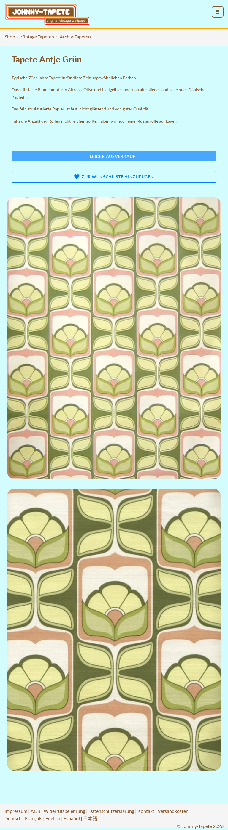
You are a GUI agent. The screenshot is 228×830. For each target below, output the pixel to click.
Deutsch (13, 818)
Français (33, 818)
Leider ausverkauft (114, 156)
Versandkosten (173, 811)
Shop (10, 36)
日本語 (90, 818)
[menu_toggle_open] (218, 12)
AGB (35, 811)
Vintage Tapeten (37, 36)
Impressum (15, 811)
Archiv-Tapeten (75, 36)
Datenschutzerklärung (111, 811)
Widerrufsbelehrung (64, 811)
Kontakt (145, 811)
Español (72, 818)
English (52, 818)
